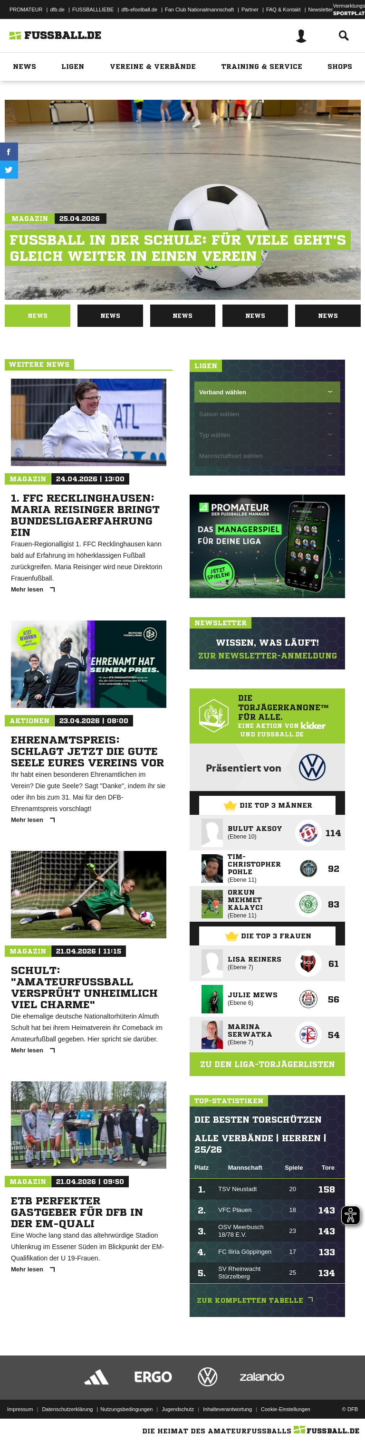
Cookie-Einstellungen (285, 1409)
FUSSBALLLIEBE (93, 9)
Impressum (20, 1409)
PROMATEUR (26, 9)
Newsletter (320, 9)
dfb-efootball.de (139, 9)
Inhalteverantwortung (227, 1409)
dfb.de (57, 9)
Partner (250, 9)
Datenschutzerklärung (67, 1409)
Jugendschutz (178, 1409)
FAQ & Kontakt (283, 9)
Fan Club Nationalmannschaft (199, 9)
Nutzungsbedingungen (126, 1409)
